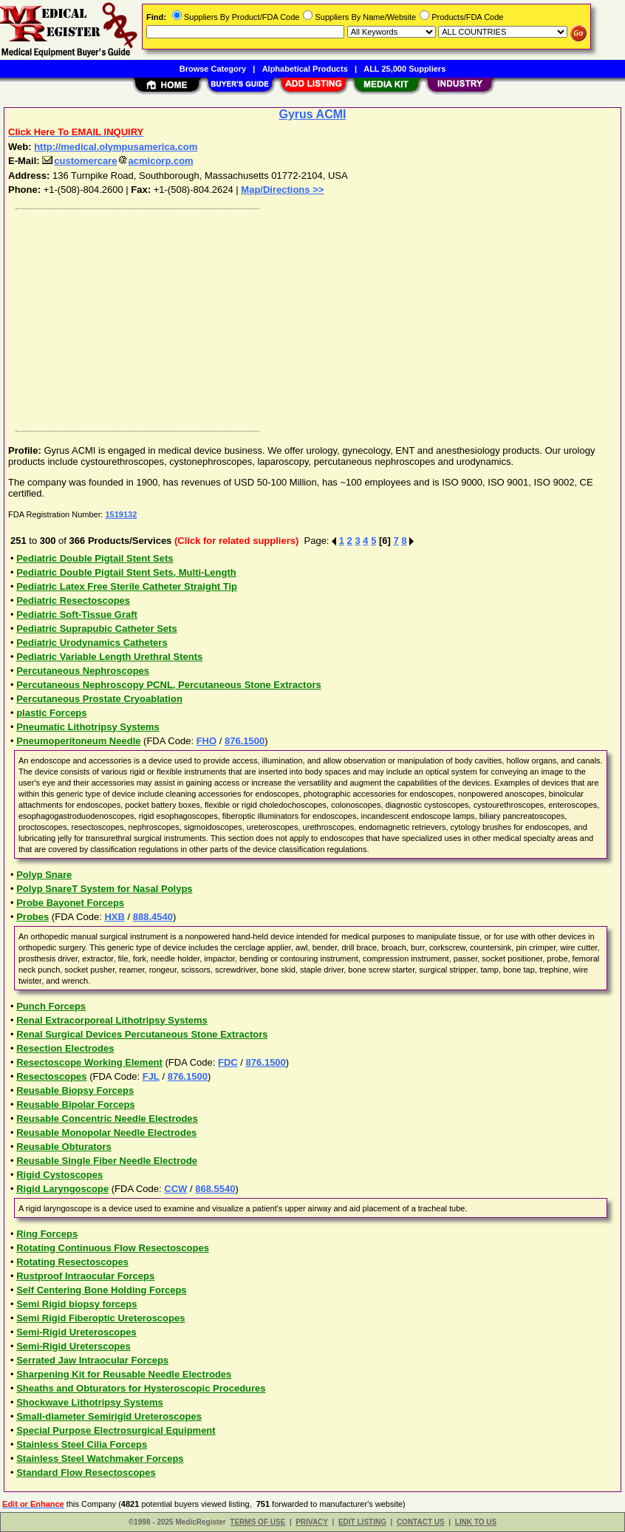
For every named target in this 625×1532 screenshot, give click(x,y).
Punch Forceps (51, 1006)
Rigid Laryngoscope (62, 1188)
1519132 (121, 514)
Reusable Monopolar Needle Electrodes (106, 1132)
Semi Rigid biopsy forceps (76, 1304)
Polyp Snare (44, 874)
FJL (151, 1076)
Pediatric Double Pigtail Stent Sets (94, 558)
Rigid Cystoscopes (59, 1174)
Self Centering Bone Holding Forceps (101, 1290)
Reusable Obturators (64, 1146)
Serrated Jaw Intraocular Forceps (92, 1360)
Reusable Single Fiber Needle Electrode (106, 1160)
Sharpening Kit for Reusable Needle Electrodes (123, 1374)
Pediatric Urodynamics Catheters (91, 642)
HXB (114, 916)
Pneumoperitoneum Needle (78, 740)
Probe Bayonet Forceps (70, 902)
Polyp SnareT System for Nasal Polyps (104, 888)
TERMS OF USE (257, 1522)
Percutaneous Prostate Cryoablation (99, 698)
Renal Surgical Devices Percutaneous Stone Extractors (141, 1034)
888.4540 (153, 916)
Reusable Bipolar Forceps (75, 1104)
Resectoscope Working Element (89, 1062)
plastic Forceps (51, 712)
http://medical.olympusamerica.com (115, 146)
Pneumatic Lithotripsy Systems (88, 726)
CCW (175, 1188)
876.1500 (244, 740)
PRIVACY (312, 1522)
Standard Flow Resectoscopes (86, 1472)
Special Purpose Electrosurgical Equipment (115, 1430)
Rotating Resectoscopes (72, 1261)
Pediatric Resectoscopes (73, 600)
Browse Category (213, 68)
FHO (206, 740)
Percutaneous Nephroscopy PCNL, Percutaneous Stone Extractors (168, 684)
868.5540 (215, 1188)
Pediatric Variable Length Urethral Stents (109, 656)
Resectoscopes (51, 1076)
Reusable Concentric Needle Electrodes (107, 1118)
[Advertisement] (313, 316)
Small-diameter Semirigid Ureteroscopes (109, 1416)
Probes (32, 916)
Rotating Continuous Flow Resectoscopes (112, 1247)
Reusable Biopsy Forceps (75, 1090)
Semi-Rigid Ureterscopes (73, 1346)
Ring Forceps (47, 1233)
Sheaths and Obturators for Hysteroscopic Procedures (140, 1388)
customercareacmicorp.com (117, 160)
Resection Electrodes (65, 1048)
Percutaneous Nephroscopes (82, 670)
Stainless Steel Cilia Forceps (81, 1444)
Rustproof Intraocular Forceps (85, 1275)
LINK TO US (475, 1522)
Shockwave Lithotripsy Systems (89, 1402)
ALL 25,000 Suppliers (404, 68)
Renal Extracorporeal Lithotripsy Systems (112, 1020)
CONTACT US (421, 1522)
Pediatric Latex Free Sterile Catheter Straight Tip (126, 586)
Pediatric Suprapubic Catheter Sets (96, 628)
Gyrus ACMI (312, 114)
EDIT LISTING (362, 1522)
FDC (228, 1062)
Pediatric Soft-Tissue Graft (76, 614)
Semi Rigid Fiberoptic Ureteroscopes (100, 1318)
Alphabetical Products (305, 68)
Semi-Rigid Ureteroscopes (76, 1332)
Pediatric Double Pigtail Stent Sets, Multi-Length (126, 572)
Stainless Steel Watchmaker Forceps (99, 1458)
